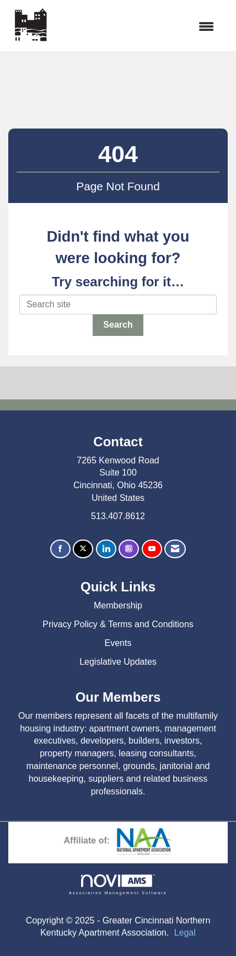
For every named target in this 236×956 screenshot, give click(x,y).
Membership (118, 605)
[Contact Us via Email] (175, 549)
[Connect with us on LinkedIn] (106, 549)
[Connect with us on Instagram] (129, 549)
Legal (185, 932)
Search (117, 324)
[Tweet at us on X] (83, 549)
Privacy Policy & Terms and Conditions (118, 624)
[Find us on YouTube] (152, 549)
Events (118, 643)
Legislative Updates (118, 661)
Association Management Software (118, 884)
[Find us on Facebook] (60, 549)
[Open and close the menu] (138, 27)
